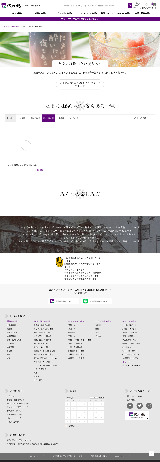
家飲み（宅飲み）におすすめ (45, 353)
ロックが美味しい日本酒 (43, 324)
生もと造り (38, 375)
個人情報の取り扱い (99, 452)
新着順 (61, 118)
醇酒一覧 (71, 328)
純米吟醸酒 (11, 332)
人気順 (22, 118)
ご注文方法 (11, 392)
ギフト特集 (17, 13)
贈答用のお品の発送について (18, 399)
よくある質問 (84, 5)
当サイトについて (37, 452)
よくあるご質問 (13, 417)
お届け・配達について (15, 395)
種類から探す (41, 13)
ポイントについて (14, 413)
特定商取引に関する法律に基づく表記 (67, 452)
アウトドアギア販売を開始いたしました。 (80, 19)
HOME (6, 26)
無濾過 (36, 372)
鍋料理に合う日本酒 (76, 353)
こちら (30, 436)
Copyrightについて (122, 452)
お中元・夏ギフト (129, 321)
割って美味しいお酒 (42, 328)
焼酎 (8, 353)
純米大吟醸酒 (12, 328)
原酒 (35, 368)
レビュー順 (74, 118)
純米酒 (9, 324)
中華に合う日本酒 (75, 343)
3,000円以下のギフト (130, 346)
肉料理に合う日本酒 (76, 346)
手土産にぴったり (129, 335)
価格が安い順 (35, 118)
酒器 (97, 328)
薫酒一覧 (71, 321)
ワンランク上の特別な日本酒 (45, 361)
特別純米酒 (11, 321)
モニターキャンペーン (131, 361)
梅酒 (8, 350)
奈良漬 (98, 321)
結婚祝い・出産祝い (130, 328)
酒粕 (97, 324)
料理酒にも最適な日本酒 (43, 350)
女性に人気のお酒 (41, 343)
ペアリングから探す (89, 13)
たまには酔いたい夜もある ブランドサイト (80, 84)
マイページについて (15, 410)
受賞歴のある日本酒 (42, 321)
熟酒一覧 (71, 332)
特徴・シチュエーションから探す (116, 13)
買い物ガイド (71, 5)
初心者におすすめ (41, 339)
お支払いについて (14, 406)
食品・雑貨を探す (143, 13)
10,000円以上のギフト (131, 353)
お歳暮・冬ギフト (129, 324)
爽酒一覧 (71, 324)
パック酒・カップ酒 (42, 357)
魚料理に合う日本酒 (76, 350)
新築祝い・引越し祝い (131, 339)
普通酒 (9, 346)
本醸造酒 (10, 343)
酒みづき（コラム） (135, 392)
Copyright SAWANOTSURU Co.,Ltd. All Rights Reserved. (80, 458)
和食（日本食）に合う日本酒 (79, 335)
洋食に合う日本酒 (75, 339)
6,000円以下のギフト (130, 350)
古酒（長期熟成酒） (15, 335)
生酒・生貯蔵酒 (40, 364)
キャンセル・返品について (17, 403)
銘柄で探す (15, 26)
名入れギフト (127, 343)
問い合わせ (98, 5)
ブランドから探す (65, 13)
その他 (98, 332)
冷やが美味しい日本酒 (42, 332)
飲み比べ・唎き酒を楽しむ (44, 346)
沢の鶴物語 (131, 395)
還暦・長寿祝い (128, 332)
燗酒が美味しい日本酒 (42, 335)
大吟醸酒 (10, 339)
